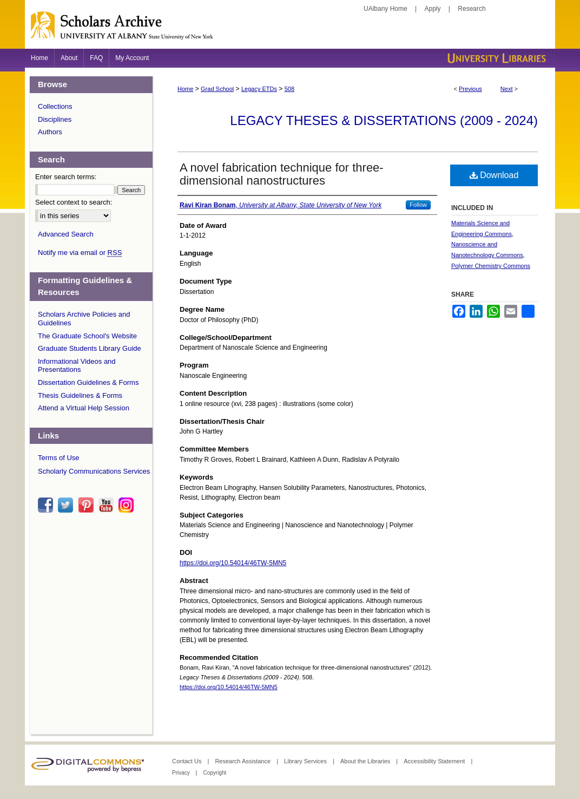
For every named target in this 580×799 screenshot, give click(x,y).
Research (471, 8)
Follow (418, 204)
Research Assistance (243, 761)
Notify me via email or (80, 252)
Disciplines (54, 119)
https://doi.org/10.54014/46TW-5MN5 (233, 563)
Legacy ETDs (259, 89)
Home (185, 89)
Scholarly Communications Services (94, 471)
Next (506, 89)
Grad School (217, 89)
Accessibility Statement (435, 761)
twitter (67, 505)
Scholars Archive (290, 30)
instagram (127, 505)
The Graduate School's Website (87, 336)
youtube (107, 505)
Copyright (214, 773)
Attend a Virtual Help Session (83, 408)
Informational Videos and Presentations (77, 365)
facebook (47, 505)
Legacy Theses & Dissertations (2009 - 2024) (384, 120)
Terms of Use (59, 458)
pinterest (87, 505)
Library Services (306, 761)
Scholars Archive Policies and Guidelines (84, 318)
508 (289, 89)
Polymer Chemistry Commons (490, 266)
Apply (433, 8)
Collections (55, 106)
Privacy (182, 773)
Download (494, 175)
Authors (50, 132)
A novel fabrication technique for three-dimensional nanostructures (282, 174)
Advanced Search (66, 234)
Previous (470, 89)
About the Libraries (366, 761)
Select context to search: (73, 202)
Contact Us (187, 761)
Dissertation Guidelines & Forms (88, 382)
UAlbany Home (385, 8)
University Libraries (495, 58)
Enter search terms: (65, 177)
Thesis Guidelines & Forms (80, 395)
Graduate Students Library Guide (89, 348)
